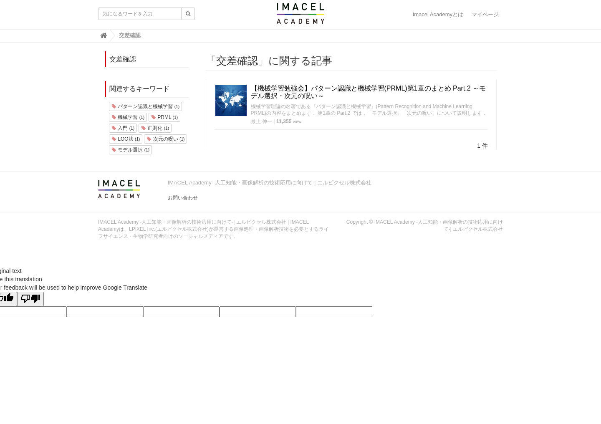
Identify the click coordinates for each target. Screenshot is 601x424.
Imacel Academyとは (438, 14)
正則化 (155, 128)
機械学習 (127, 117)
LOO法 (125, 139)
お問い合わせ (183, 198)
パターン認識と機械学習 (145, 106)
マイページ (485, 14)
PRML (164, 117)
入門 (122, 128)
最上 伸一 (261, 121)
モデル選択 (130, 150)
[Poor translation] (30, 299)
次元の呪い (165, 139)
